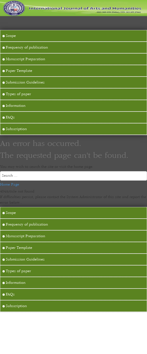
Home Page (9, 184)
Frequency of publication (25, 47)
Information (14, 106)
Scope (9, 36)
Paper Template (17, 71)
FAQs (8, 117)
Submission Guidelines (23, 82)
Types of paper (16, 94)
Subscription (14, 129)
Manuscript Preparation (23, 59)
